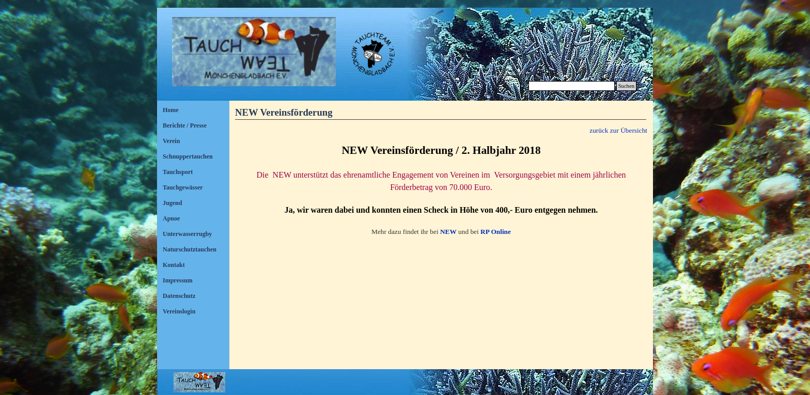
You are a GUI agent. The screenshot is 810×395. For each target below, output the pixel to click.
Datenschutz (179, 295)
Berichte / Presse (185, 125)
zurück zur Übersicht (618, 130)
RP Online (495, 231)
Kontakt (174, 264)
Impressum (178, 280)
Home (171, 110)
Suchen (626, 86)
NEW (448, 231)
